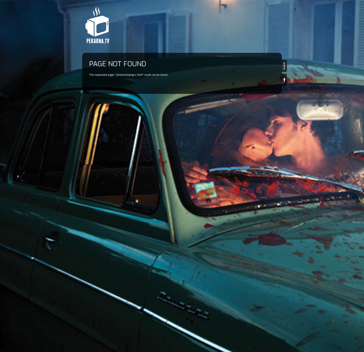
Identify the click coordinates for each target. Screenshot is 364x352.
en (284, 66)
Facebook (284, 80)
